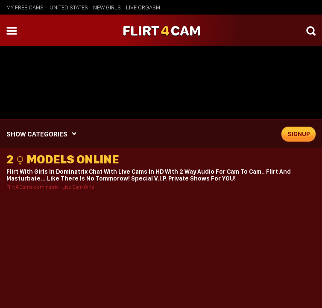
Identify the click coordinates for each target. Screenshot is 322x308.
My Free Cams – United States (47, 7)
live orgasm (143, 7)
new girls (107, 7)
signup (298, 134)
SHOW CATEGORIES (36, 134)
